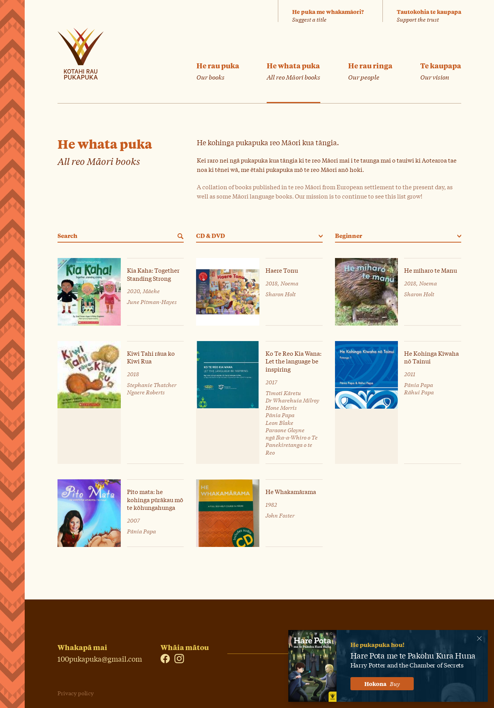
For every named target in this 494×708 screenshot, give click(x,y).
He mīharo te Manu (430, 270)
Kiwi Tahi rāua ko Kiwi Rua (151, 357)
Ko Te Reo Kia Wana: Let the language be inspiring (293, 361)
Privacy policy (76, 693)
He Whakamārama (291, 491)
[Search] (179, 236)
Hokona (382, 683)
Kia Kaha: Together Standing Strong (153, 274)
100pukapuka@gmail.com (100, 658)
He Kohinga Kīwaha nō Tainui (431, 357)
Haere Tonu (282, 270)
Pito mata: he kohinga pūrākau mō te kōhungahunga (155, 499)
